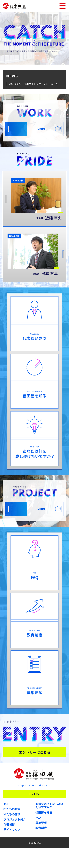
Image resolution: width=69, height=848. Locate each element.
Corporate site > (27, 785)
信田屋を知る (43, 812)
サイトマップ (12, 829)
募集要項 (41, 822)
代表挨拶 (9, 824)
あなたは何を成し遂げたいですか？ (49, 805)
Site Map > (45, 785)
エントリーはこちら (34, 752)
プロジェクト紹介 (15, 819)
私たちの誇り (12, 814)
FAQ (38, 817)
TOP (6, 804)
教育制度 (41, 828)
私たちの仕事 (12, 809)
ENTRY (34, 794)
